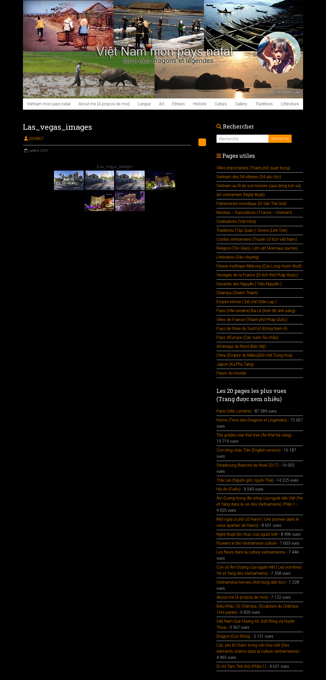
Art (161, 103)
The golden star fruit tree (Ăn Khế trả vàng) (253, 435)
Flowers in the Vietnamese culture (246, 543)
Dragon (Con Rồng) (233, 636)
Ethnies (178, 103)
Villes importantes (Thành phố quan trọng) (253, 167)
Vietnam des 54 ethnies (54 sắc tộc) (248, 176)
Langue (144, 103)
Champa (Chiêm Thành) (237, 292)
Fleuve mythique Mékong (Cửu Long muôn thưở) (259, 266)
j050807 (36, 138)
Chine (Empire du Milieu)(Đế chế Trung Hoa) (254, 355)
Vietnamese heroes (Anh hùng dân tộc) (251, 582)
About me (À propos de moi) (104, 103)
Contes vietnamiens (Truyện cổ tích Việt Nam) (256, 239)
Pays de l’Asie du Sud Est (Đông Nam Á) (251, 328)
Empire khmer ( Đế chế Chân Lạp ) (246, 301)
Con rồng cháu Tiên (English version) (248, 450)
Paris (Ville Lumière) (233, 411)
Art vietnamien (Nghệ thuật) (240, 194)
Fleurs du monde (231, 373)
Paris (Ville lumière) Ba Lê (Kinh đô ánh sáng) (255, 310)
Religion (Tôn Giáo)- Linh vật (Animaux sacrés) (257, 248)
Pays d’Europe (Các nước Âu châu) (247, 337)
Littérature (290, 103)
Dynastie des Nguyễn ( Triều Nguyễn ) (249, 283)
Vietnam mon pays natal (48, 103)
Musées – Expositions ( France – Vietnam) (254, 212)
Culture (221, 103)
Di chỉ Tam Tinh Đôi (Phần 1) (241, 666)
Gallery (241, 103)
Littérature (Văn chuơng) (237, 257)
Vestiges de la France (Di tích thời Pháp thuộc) (257, 275)
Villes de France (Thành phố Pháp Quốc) (251, 319)
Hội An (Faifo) (228, 489)
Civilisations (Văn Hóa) (236, 221)
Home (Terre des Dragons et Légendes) (251, 420)
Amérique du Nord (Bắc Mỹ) (241, 346)
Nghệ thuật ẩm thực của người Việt (247, 534)
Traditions (264, 103)
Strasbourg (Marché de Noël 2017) (247, 465)
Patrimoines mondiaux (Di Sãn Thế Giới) (251, 203)
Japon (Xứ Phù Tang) (235, 364)
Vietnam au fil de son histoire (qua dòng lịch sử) (258, 185)
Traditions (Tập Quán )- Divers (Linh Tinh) (251, 230)
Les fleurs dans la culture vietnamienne (250, 552)
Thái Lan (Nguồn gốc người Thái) (244, 480)
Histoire (200, 103)
